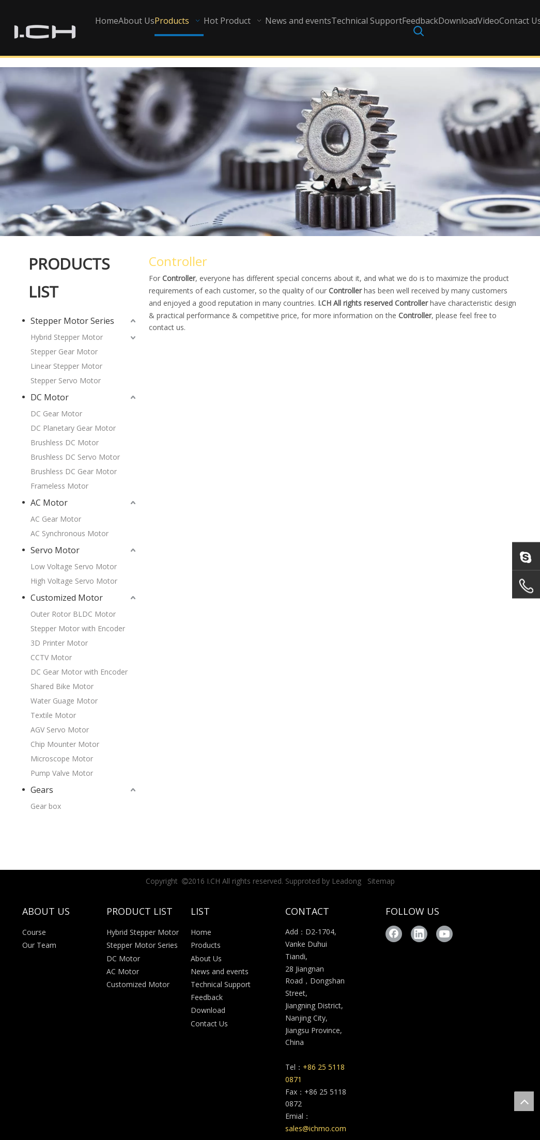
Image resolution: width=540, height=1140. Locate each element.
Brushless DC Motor (64, 442)
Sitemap (381, 881)
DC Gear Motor (56, 413)
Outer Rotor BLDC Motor (73, 614)
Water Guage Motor (64, 701)
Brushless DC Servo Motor (75, 457)
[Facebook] (393, 934)
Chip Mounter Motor (64, 744)
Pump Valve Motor (61, 773)
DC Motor (49, 397)
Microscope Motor (61, 758)
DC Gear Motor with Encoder (79, 672)
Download (208, 1010)
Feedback (207, 997)
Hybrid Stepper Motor (66, 337)
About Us (206, 958)
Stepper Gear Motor (64, 351)
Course (34, 932)
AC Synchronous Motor (69, 533)
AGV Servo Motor (59, 730)
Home (201, 932)
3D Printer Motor (59, 643)
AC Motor (49, 502)
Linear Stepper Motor (66, 366)
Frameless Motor (59, 486)
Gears (41, 789)
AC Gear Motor (55, 519)
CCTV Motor (51, 657)
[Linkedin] (419, 934)
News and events (220, 971)
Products (206, 945)
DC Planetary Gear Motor (73, 428)
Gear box (45, 806)
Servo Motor (55, 550)
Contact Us (209, 1023)
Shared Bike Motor (62, 686)
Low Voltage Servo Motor (73, 566)
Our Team (39, 945)
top (524, 1101)
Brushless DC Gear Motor (73, 471)
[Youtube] (444, 934)
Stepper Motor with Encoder (77, 628)
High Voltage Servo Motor (73, 581)
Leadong (346, 881)
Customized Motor (66, 597)
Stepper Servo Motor (65, 380)
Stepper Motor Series (72, 320)
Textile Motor (53, 715)
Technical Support (221, 984)
